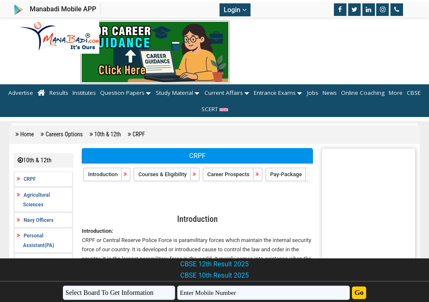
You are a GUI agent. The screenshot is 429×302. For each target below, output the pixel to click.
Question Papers (122, 92)
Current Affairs (223, 92)
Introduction (108, 174)
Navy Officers (38, 219)
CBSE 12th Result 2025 (214, 264)
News (330, 92)
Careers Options (65, 134)
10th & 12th (108, 134)
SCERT (215, 109)
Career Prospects (233, 174)
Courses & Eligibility (167, 174)
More (396, 92)
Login (235, 10)
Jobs (312, 92)
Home (27, 134)
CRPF (138, 134)
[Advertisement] (197, 199)
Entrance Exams (275, 92)
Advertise (20, 92)
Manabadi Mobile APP (63, 9)
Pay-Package (291, 174)
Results (58, 92)
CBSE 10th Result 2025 (214, 275)
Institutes (84, 92)
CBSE (414, 92)
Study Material (174, 92)
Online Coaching (363, 92)
